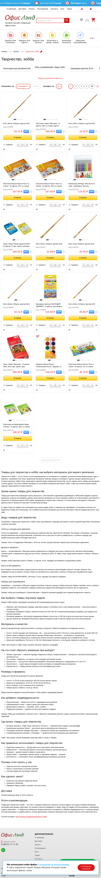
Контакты (54, 9)
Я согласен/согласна (86, 867)
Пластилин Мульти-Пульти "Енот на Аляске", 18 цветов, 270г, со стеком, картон (16, 185)
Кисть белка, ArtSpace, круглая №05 (49, 244)
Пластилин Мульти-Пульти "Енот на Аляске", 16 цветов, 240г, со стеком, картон (49, 185)
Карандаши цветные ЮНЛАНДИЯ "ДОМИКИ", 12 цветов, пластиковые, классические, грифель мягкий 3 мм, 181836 (49, 305)
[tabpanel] (17, 108)
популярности (23, 86)
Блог (62, 9)
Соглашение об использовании (53, 864)
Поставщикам (42, 9)
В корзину (17, 137)
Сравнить (8, 145)
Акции (69, 9)
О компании (11, 9)
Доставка (22, 9)
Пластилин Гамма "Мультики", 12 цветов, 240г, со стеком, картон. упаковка (48, 125)
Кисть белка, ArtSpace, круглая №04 (82, 304)
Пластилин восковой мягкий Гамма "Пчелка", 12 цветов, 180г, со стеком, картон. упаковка (16, 426)
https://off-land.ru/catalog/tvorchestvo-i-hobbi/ (31, 817)
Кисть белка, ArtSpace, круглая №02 (16, 304)
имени (37, 86)
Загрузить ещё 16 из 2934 (50, 460)
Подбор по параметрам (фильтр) (50, 78)
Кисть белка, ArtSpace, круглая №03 (16, 123)
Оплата (32, 9)
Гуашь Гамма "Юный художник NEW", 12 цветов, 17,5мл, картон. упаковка (17, 245)
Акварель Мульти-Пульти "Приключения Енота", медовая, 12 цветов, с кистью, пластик (48, 365)
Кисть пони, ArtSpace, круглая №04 (81, 244)
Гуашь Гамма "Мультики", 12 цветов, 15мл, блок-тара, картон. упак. (16, 365)
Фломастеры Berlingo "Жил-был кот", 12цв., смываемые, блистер (82, 185)
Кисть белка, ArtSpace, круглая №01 (82, 123)
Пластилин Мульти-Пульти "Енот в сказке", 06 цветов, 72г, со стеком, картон (81, 365)
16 (59, 86)
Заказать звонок (8, 842)
